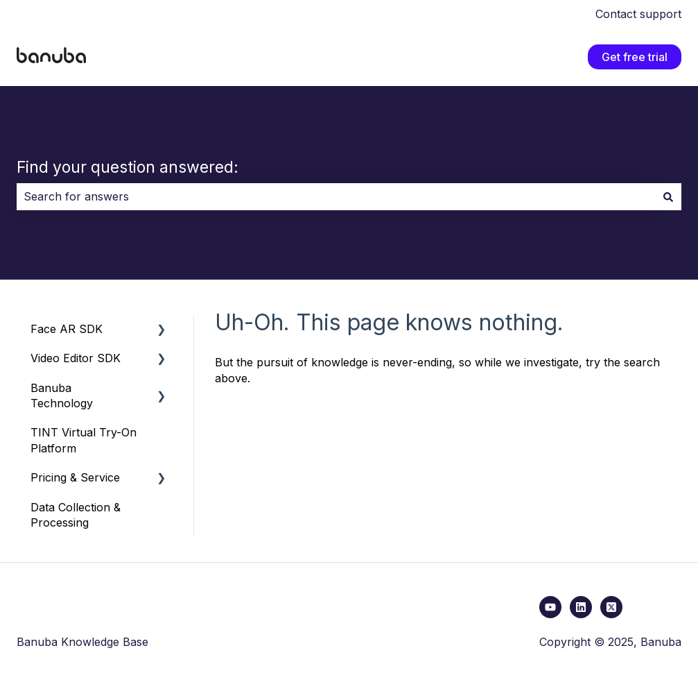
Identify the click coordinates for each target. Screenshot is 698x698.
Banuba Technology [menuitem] (61, 395)
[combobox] (336, 196)
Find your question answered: (127, 167)
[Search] (668, 196)
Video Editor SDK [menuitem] (75, 358)
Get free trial (635, 57)
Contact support (638, 14)
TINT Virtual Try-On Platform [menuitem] (83, 439)
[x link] (611, 607)
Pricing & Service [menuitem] (75, 477)
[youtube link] (550, 607)
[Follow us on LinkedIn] (581, 607)
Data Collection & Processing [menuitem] (75, 514)
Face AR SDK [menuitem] (66, 329)
